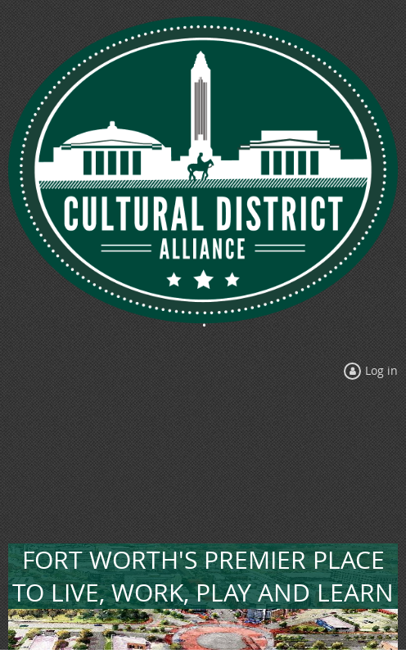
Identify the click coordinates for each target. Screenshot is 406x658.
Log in (381, 370)
